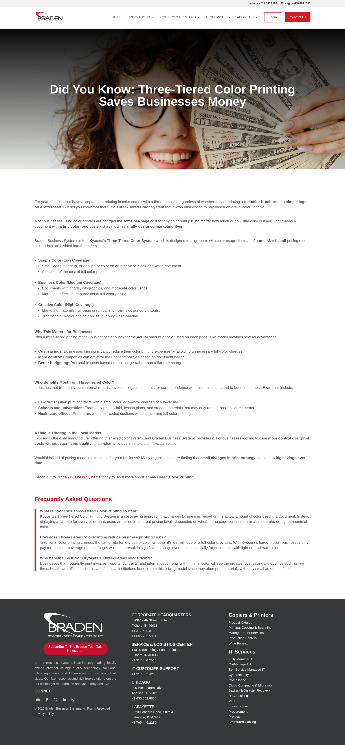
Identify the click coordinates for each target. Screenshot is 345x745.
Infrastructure (238, 706)
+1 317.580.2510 (144, 660)
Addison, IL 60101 (145, 693)
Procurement (238, 711)
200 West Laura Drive (147, 688)
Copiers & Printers (178, 17)
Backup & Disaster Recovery (250, 690)
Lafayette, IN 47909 (146, 717)
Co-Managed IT (240, 664)
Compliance (237, 680)
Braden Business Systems (78, 477)
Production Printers (243, 638)
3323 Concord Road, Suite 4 (152, 712)
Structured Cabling (242, 722)
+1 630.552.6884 (144, 698)
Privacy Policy (44, 714)
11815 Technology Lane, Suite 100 (157, 650)
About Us (245, 17)
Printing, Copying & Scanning (250, 627)
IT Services (216, 17)
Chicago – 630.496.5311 (295, 3)
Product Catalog (240, 622)
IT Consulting (238, 695)
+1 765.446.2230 (144, 722)
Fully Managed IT (241, 659)
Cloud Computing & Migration (250, 685)
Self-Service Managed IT (247, 669)
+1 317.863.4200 (144, 674)
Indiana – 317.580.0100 (263, 3)
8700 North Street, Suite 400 (152, 620)
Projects (234, 716)
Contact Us (298, 17)
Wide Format (238, 643)
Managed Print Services (246, 633)
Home (116, 17)
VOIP (233, 701)
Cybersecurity (239, 675)
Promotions (138, 17)
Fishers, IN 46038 (145, 625)
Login (273, 17)
